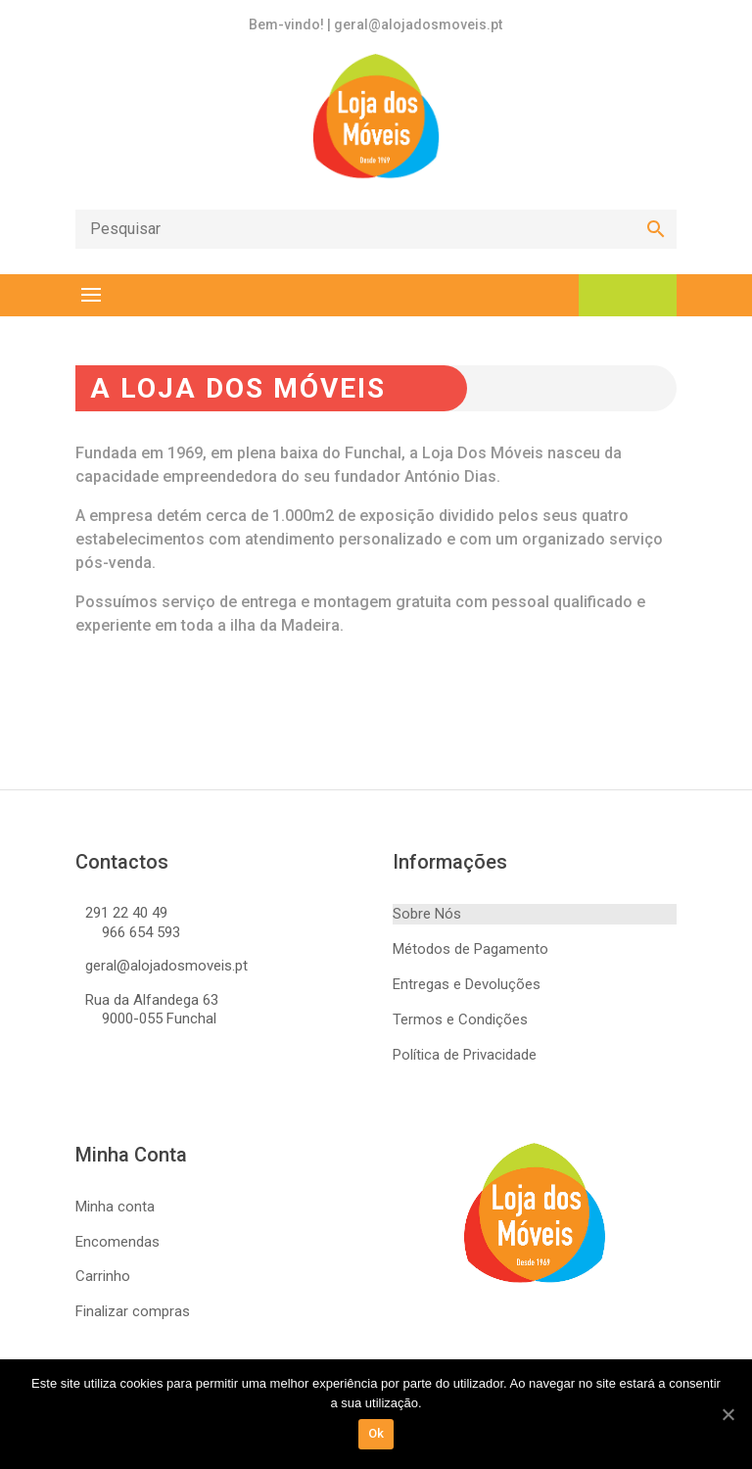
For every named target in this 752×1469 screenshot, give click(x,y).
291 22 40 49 (126, 913)
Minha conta (115, 1206)
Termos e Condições (460, 1019)
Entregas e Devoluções (466, 984)
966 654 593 (141, 932)
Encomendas (117, 1242)
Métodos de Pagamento (470, 949)
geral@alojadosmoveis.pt (166, 965)
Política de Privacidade (465, 1055)
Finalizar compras (132, 1311)
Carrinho (102, 1276)
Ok (376, 1433)
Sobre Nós (427, 914)
